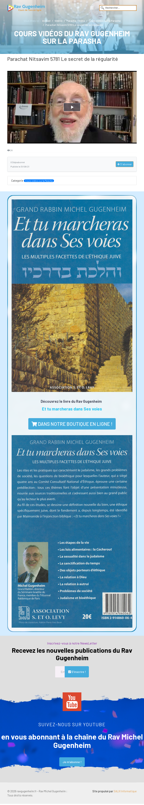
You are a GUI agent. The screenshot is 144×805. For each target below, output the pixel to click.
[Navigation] (92, 8)
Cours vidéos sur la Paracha (39, 181)
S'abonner (124, 164)
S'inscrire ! (77, 672)
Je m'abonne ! (72, 762)
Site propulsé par (114, 792)
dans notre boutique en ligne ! (72, 424)
